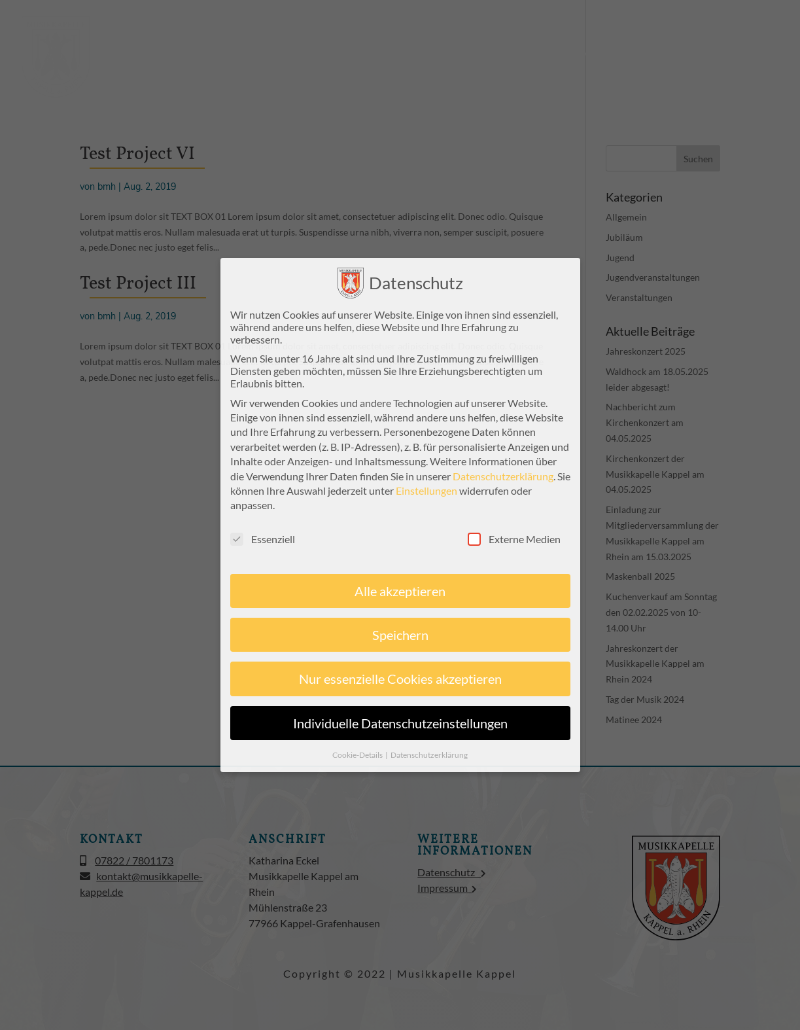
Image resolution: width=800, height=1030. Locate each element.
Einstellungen (426, 490)
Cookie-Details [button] (358, 754)
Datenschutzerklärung (503, 475)
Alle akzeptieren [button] (400, 590)
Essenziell (262, 538)
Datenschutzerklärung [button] (429, 754)
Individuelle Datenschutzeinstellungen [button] (400, 722)
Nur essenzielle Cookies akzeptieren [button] (400, 678)
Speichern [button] (400, 634)
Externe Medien (514, 538)
